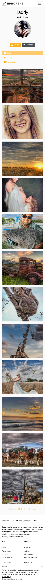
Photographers (29, 554)
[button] (42, 566)
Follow (15, 45)
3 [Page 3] (24, 509)
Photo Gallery (7, 551)
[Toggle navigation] (39, 3)
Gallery (8, 53)
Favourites (9, 62)
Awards (8, 58)
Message (28, 45)
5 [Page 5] (29, 509)
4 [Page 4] (27, 509)
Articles (27, 551)
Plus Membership (30, 557)
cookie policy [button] (6, 577)
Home (4, 548)
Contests (27, 548)
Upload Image (7, 557)
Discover (5, 554)
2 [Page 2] (21, 509)
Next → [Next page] (35, 509)
